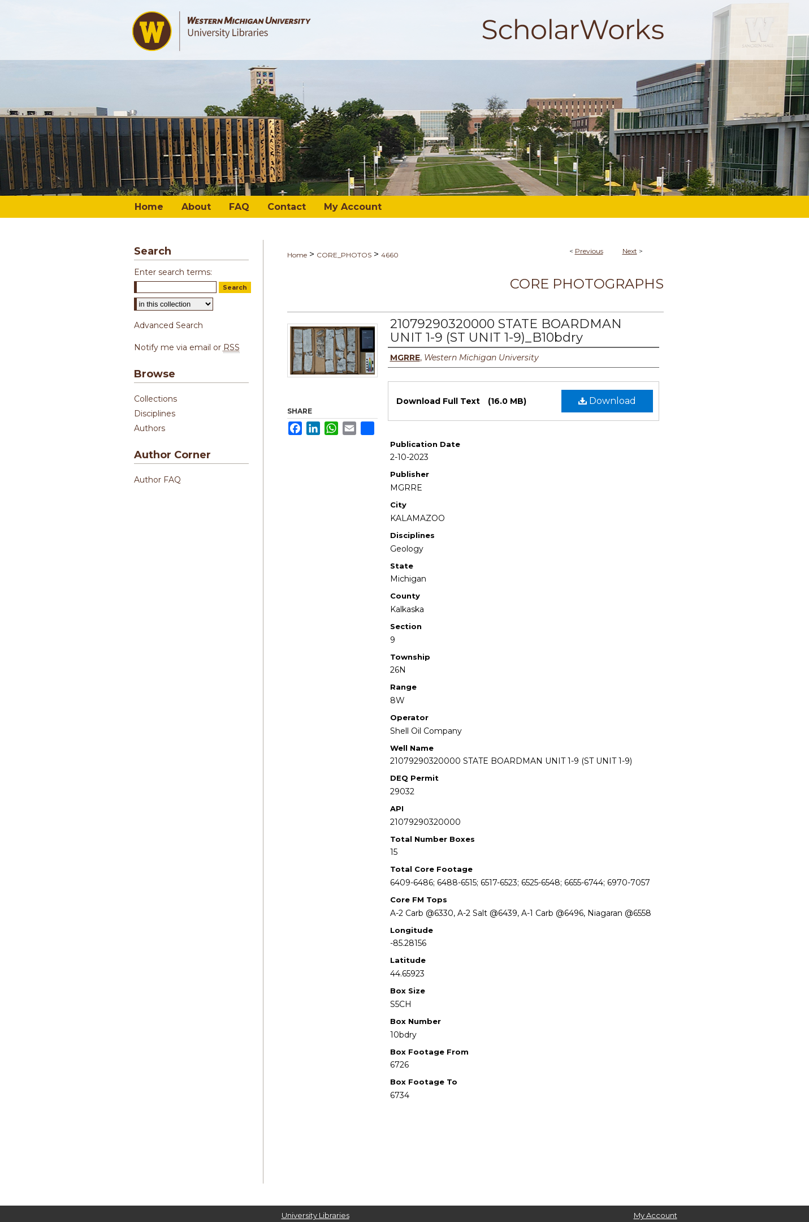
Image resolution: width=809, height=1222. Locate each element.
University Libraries (315, 1215)
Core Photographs (587, 284)
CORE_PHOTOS (344, 255)
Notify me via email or (187, 347)
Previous (589, 251)
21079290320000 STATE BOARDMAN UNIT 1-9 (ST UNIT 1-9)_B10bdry (506, 330)
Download (607, 400)
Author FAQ (157, 480)
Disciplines (154, 413)
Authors (149, 428)
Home (297, 255)
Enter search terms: (173, 272)
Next (629, 251)
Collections (155, 399)
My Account (655, 1215)
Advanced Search (168, 325)
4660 (390, 255)
